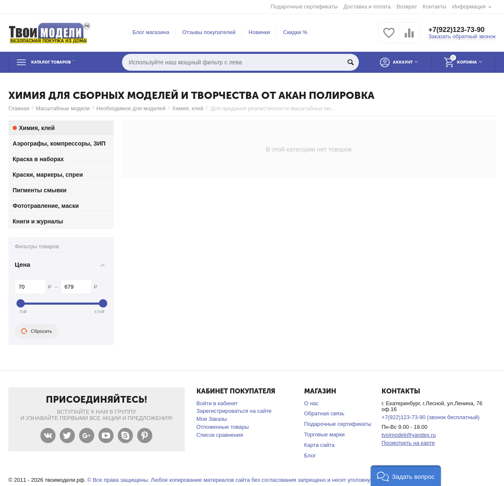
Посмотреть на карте (408, 443)
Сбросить (36, 331)
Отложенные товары (222, 427)
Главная (18, 108)
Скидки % (295, 32)
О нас (311, 403)
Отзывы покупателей (209, 32)
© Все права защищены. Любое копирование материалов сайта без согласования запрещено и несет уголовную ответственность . (254, 480)
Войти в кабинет (217, 403)
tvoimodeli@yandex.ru (409, 435)
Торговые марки (324, 434)
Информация (469, 6)
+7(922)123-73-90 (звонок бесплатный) (431, 417)
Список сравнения (219, 435)
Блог (310, 455)
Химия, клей (187, 108)
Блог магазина (151, 32)
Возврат (406, 6)
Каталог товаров (60, 62)
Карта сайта (319, 445)
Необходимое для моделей (130, 108)
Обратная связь (324, 413)
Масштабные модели (63, 108)
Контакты (434, 6)
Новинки (259, 32)
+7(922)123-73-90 (458, 29)
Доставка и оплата (367, 6)
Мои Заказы (211, 419)
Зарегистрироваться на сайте (234, 411)
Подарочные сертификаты (304, 6)
